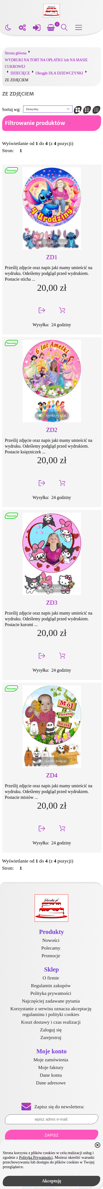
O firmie (51, 978)
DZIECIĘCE (20, 73)
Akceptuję (51, 1181)
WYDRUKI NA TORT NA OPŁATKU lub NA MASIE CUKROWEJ (46, 63)
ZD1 (51, 257)
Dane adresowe (51, 1082)
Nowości (51, 940)
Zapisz (51, 1135)
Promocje (50, 955)
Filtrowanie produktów (35, 123)
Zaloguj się (51, 1029)
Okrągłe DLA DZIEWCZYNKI (59, 73)
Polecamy (50, 948)
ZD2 (51, 429)
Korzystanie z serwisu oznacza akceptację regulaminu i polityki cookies (50, 1011)
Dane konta (51, 1075)
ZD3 (51, 602)
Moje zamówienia (51, 1059)
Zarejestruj (50, 1037)
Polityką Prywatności (36, 1157)
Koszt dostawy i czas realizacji (51, 1022)
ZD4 (51, 775)
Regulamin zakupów (51, 985)
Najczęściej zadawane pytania (51, 1001)
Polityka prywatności (50, 993)
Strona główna (16, 53)
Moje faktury (50, 1067)
